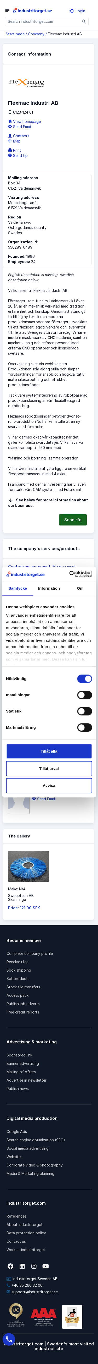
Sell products (18, 978)
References (16, 1216)
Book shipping (19, 970)
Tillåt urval (49, 768)
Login (77, 11)
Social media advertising (28, 1148)
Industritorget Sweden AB (32, 1279)
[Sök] (84, 21)
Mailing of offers (21, 1072)
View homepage (24, 121)
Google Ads (17, 1131)
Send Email (20, 126)
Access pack (17, 995)
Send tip (18, 155)
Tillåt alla (49, 751)
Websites (14, 1156)
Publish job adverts (23, 1003)
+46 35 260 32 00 (25, 1285)
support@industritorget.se (32, 1292)
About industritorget (25, 1224)
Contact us (16, 1241)
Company (36, 34)
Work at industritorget (26, 1249)
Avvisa (49, 785)
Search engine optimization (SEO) (36, 1140)
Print (14, 150)
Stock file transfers (23, 987)
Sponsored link (19, 1055)
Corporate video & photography (35, 1165)
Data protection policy (26, 1233)
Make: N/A (17, 889)
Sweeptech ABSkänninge (21, 897)
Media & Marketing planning (30, 1173)
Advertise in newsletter (27, 1080)
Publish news (18, 1088)
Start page (15, 34)
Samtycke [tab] (17, 588)
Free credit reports (23, 1012)
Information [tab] (49, 588)
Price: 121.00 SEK (24, 908)
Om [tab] (80, 588)
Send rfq (73, 519)
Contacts (18, 136)
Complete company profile (30, 953)
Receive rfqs (17, 962)
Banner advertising (23, 1063)
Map (14, 141)
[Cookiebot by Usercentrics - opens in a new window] (70, 574)
